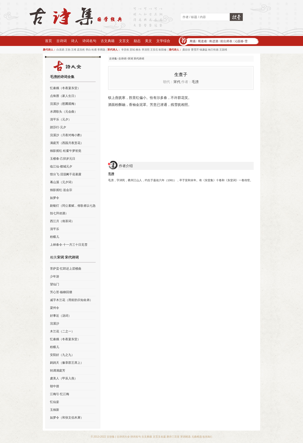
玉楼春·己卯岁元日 (62, 158)
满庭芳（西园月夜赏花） (66, 143)
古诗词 (61, 41)
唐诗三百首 (173, 436)
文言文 (124, 41)
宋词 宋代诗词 (136, 58)
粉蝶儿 (54, 236)
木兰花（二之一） (62, 331)
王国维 (223, 49)
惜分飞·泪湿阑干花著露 (65, 174)
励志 (137, 41)
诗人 (74, 41)
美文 (148, 41)
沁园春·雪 (241, 41)
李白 (88, 49)
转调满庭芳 (57, 370)
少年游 (54, 276)
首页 (48, 41)
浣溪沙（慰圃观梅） (63, 103)
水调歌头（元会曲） (63, 111)
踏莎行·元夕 (58, 127)
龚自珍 (186, 49)
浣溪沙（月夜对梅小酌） (66, 135)
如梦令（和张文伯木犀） (66, 417)
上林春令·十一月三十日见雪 (68, 244)
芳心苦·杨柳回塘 (61, 292)
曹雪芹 (195, 49)
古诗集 (113, 58)
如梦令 (54, 198)
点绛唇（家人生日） (63, 96)
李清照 (146, 49)
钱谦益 (203, 49)
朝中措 (54, 386)
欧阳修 (162, 49)
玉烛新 (54, 409)
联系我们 (207, 436)
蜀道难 (202, 41)
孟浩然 (81, 49)
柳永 (138, 49)
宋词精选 (185, 436)
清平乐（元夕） (60, 119)
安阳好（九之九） (62, 355)
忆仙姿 (54, 402)
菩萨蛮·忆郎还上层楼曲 (65, 268)
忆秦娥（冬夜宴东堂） (65, 88)
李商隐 (101, 49)
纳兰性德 (213, 49)
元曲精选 (196, 436)
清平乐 (54, 229)
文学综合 (163, 41)
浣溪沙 (54, 323)
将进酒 (213, 41)
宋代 (176, 82)
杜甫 (94, 49)
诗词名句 (89, 41)
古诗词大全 (123, 436)
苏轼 (132, 49)
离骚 (193, 41)
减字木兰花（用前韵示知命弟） (71, 300)
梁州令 (54, 307)
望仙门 (54, 284)
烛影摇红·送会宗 (61, 190)
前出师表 (226, 41)
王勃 (67, 49)
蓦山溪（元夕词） (62, 182)
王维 (73, 49)
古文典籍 (108, 41)
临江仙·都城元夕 (61, 166)
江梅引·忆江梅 (59, 394)
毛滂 (195, 82)
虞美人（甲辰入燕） (63, 378)
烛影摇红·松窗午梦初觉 (65, 150)
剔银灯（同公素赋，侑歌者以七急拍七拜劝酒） (73, 209)
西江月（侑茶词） (62, 221)
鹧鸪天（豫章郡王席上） (66, 362)
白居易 (60, 49)
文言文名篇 (159, 436)
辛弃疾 (125, 49)
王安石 (154, 49)
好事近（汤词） (60, 315)
